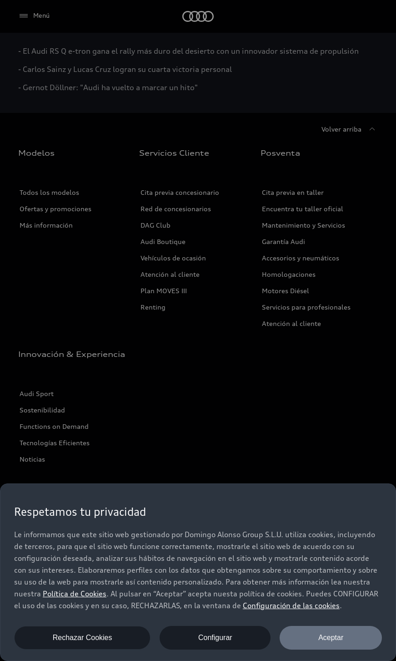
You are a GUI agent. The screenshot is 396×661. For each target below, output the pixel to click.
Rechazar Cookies (82, 637)
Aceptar (330, 637)
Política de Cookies (74, 593)
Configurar (215, 637)
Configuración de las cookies (291, 605)
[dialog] (198, 572)
